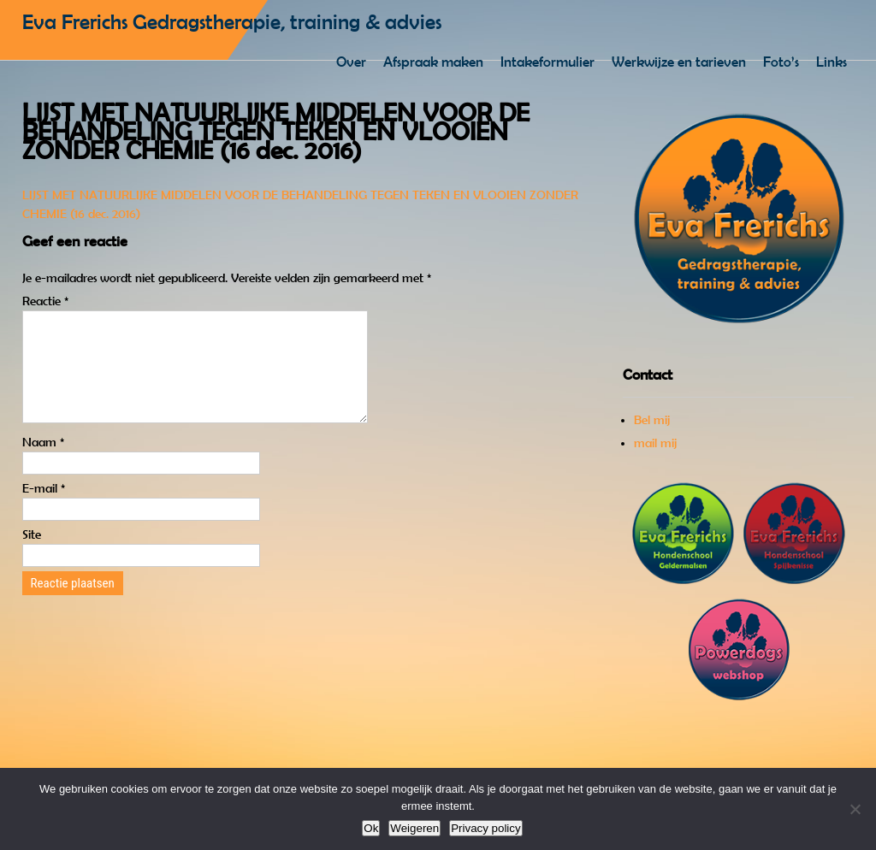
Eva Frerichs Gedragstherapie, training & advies (231, 21)
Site (31, 555)
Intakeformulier (547, 61)
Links (831, 61)
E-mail (43, 509)
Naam (43, 462)
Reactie (45, 301)
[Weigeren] (854, 809)
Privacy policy (485, 828)
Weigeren (414, 828)
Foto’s (781, 61)
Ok (371, 828)
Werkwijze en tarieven (679, 61)
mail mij (655, 443)
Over (351, 61)
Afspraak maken (433, 61)
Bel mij (652, 420)
